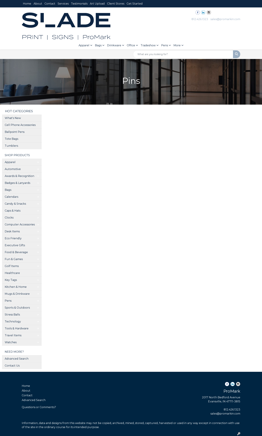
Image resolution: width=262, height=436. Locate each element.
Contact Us (12, 365)
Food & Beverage (16, 252)
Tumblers (11, 145)
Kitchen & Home (16, 286)
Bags (98, 45)
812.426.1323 (200, 19)
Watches (11, 342)
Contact (50, 3)
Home (27, 3)
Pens (164, 45)
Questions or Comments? (39, 407)
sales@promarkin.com (225, 19)
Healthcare (12, 273)
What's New (13, 118)
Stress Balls (12, 314)
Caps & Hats (12, 210)
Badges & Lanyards (17, 183)
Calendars (11, 196)
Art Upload (97, 3)
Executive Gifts (15, 245)
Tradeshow (148, 45)
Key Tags (11, 280)
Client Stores (115, 3)
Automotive (13, 169)
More (177, 45)
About (38, 3)
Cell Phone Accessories (20, 125)
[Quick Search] (183, 54)
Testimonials (79, 3)
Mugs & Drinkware (17, 293)
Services (63, 3)
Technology (13, 321)
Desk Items (12, 231)
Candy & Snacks (15, 203)
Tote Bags (11, 138)
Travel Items (13, 335)
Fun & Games (14, 259)
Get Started (135, 3)
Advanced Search (16, 358)
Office (131, 45)
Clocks (9, 217)
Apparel (84, 45)
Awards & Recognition (19, 176)
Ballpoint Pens (14, 132)
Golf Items (12, 266)
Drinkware (114, 45)
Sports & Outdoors (17, 307)
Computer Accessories (20, 224)
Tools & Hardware (16, 328)
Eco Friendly (13, 238)
